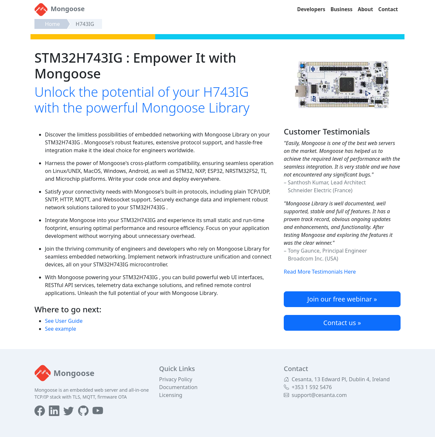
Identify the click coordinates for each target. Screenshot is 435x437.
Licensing (170, 395)
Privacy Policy (175, 379)
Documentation (178, 387)
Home (52, 24)
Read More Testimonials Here (320, 271)
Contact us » (342, 322)
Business (341, 9)
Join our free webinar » (342, 299)
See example (60, 328)
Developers (311, 9)
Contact (388, 9)
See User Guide (64, 320)
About (365, 9)
